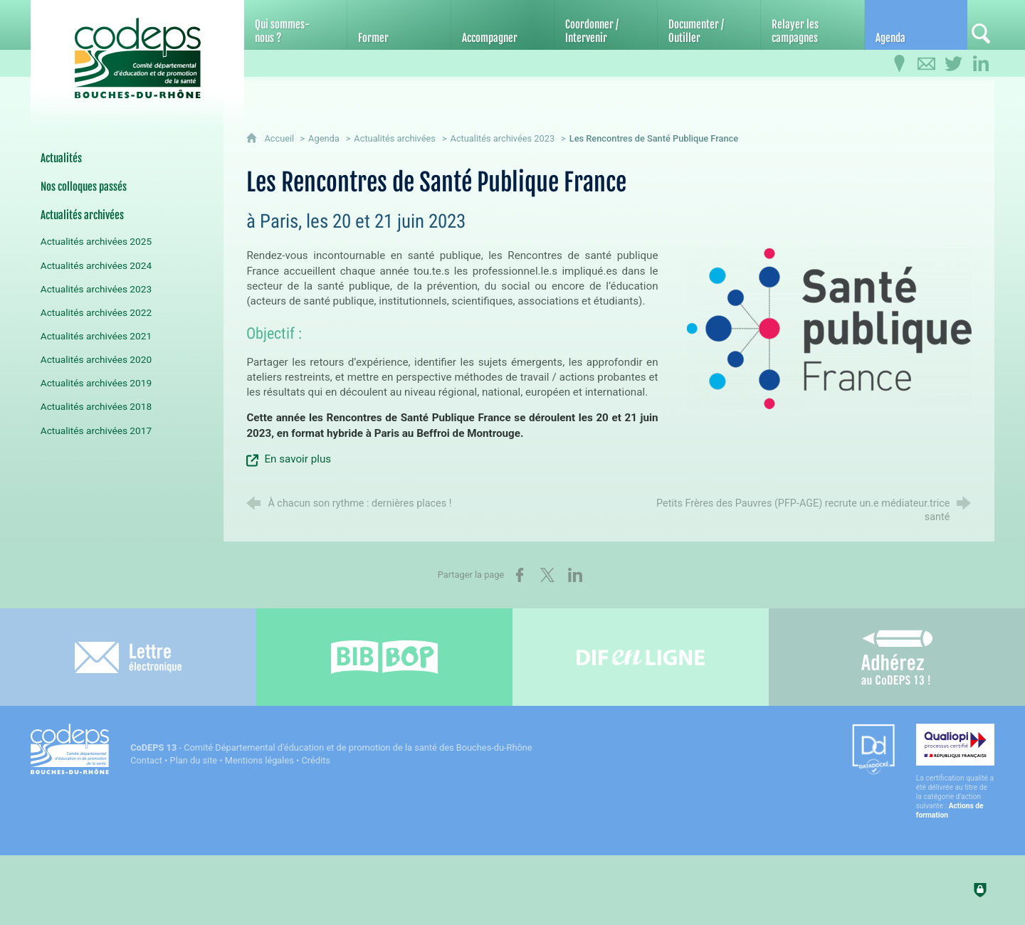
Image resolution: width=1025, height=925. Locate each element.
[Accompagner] (502, 25)
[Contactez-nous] (926, 64)
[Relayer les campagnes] (812, 25)
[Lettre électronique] (128, 657)
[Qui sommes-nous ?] (295, 25)
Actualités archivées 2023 (503, 138)
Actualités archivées (395, 138)
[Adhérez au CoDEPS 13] (897, 657)
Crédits (316, 760)
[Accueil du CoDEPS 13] (137, 51)
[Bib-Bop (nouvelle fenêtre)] (384, 657)
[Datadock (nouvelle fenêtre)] (873, 750)
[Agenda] (916, 25)
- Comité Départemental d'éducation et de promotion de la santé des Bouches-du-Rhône (331, 747)
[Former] (398, 25)
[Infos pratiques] (899, 64)
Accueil (280, 138)
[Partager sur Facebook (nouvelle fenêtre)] (520, 575)
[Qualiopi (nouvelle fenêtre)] (955, 772)
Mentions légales (259, 760)
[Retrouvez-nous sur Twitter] (953, 64)
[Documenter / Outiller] (709, 25)
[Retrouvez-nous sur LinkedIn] (980, 64)
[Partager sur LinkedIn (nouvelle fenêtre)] (575, 575)
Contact (146, 760)
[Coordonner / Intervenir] (605, 25)
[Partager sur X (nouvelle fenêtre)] (547, 575)
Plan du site (194, 760)
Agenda (324, 138)
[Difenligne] (640, 657)
